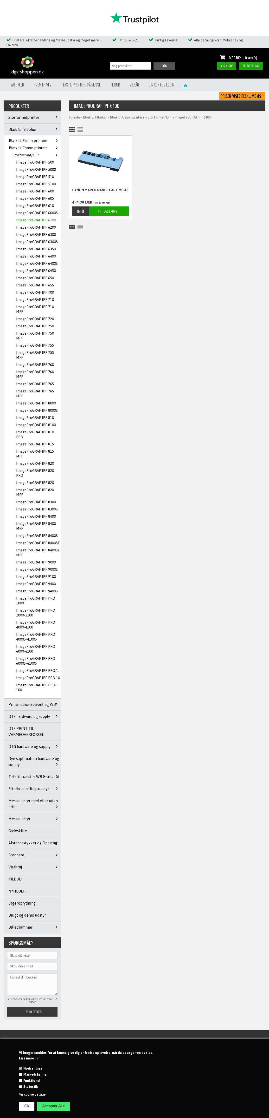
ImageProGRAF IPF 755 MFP (35, 355)
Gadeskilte (17, 831)
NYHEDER (17, 891)
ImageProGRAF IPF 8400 (36, 516)
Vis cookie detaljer (33, 1094)
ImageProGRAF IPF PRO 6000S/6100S (35, 660)
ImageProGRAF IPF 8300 (36, 502)
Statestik (30, 1087)
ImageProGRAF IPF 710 (35, 300)
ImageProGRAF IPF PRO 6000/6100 (35, 648)
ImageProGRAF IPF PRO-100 (36, 687)
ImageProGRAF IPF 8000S (37, 410)
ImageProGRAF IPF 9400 (36, 584)
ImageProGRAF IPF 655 (35, 285)
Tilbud (115, 85)
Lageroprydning (22, 903)
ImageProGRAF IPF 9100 (36, 577)
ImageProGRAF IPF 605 (35, 198)
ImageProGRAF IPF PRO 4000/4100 (35, 624)
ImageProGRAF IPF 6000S (37, 213)
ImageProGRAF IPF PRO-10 (38, 678)
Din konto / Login (161, 85)
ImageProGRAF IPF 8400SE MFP (38, 552)
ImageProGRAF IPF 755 (35, 345)
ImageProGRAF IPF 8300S (37, 509)
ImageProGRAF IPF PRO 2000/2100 (35, 612)
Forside (74, 117)
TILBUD (15, 879)
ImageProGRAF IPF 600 (35, 191)
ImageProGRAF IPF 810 (35, 418)
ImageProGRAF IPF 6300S (37, 242)
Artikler (17, 85)
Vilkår (134, 85)
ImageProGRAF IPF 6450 (36, 271)
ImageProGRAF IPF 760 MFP (35, 374)
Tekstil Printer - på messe (81, 85)
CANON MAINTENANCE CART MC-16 (100, 190)
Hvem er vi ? (42, 85)
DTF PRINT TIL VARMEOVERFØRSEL (26, 731)
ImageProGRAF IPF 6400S (37, 263)
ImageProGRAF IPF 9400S (37, 591)
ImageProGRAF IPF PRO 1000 (35, 600)
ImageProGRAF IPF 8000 (36, 403)
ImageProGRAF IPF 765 (35, 384)
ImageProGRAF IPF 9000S (37, 569)
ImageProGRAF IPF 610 (35, 206)
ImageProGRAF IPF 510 (35, 177)
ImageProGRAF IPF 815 (35, 444)
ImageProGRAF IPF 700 (35, 292)
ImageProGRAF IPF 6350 (36, 249)
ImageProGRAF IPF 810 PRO (35, 434)
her (37, 1058)
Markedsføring (35, 1074)
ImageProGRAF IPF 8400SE (38, 543)
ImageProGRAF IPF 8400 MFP (36, 526)
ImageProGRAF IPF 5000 (36, 169)
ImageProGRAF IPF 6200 (36, 227)
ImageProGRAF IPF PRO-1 (37, 670)
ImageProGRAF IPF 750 (35, 326)
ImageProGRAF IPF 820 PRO (35, 473)
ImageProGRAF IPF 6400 (36, 256)
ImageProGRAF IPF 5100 (36, 184)
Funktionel (31, 1081)
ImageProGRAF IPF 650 (35, 278)
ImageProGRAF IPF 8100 (36, 425)
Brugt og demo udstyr (27, 915)
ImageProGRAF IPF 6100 (36, 220)
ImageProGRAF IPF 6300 (36, 234)
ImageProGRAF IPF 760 (35, 365)
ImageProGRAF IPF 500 (35, 162)
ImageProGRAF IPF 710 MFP (35, 309)
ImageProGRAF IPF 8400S (37, 536)
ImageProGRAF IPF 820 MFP (35, 492)
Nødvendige (32, 1068)
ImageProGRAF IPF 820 (35, 463)
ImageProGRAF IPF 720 (35, 319)
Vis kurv (227, 65)
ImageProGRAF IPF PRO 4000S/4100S (35, 636)
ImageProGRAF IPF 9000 (36, 562)
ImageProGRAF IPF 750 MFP (35, 335)
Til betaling (250, 65)
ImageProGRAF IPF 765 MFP (35, 393)
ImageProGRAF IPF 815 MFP (35, 453)
